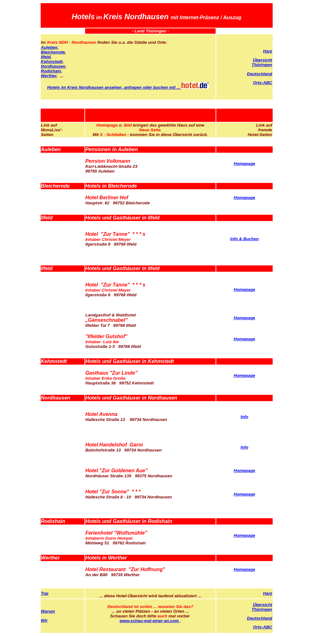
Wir (44, 620)
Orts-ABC (262, 82)
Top (45, 593)
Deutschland (259, 73)
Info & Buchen (244, 238)
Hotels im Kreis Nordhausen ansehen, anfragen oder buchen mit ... (128, 87)
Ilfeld (46, 56)
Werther (48, 75)
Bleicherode (53, 52)
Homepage (244, 163)
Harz (267, 51)
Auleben (49, 47)
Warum (48, 611)
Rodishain (51, 71)
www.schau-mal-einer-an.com (149, 620)
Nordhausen (53, 66)
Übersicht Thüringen (262, 62)
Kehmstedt (52, 61)
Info (244, 416)
